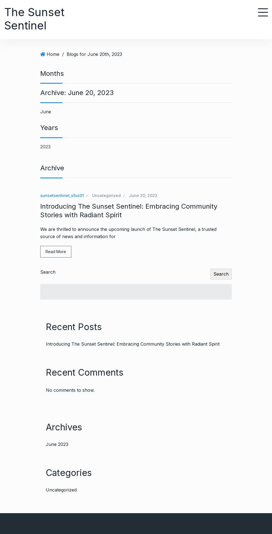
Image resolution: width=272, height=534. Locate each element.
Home (53, 54)
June (45, 111)
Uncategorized (106, 195)
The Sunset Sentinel (34, 18)
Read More (56, 251)
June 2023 (57, 444)
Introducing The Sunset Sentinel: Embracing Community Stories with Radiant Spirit (133, 344)
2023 (45, 146)
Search (48, 272)
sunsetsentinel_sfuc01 (62, 195)
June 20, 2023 (143, 195)
